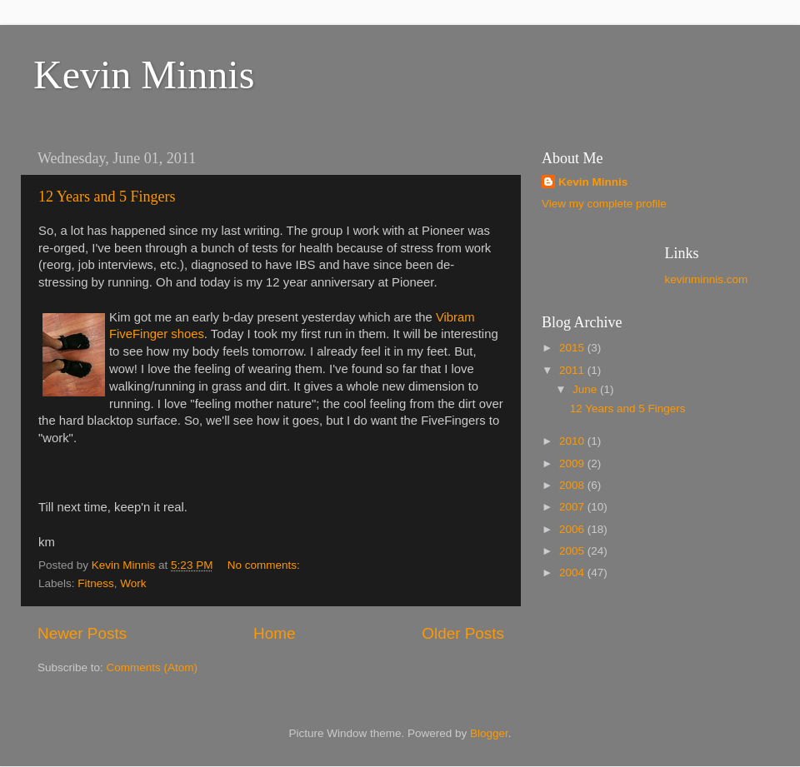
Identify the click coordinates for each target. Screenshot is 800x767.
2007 (573, 507)
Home (274, 633)
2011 (573, 370)
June (586, 389)
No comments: (265, 565)
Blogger (489, 733)
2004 (573, 572)
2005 (573, 551)
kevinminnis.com (706, 279)
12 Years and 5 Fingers (107, 196)
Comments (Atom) (152, 667)
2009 (573, 463)
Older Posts (463, 633)
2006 (573, 529)
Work (133, 583)
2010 (573, 441)
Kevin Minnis (143, 74)
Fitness (96, 583)
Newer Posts (82, 633)
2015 (573, 347)
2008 (573, 485)
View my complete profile (604, 203)
